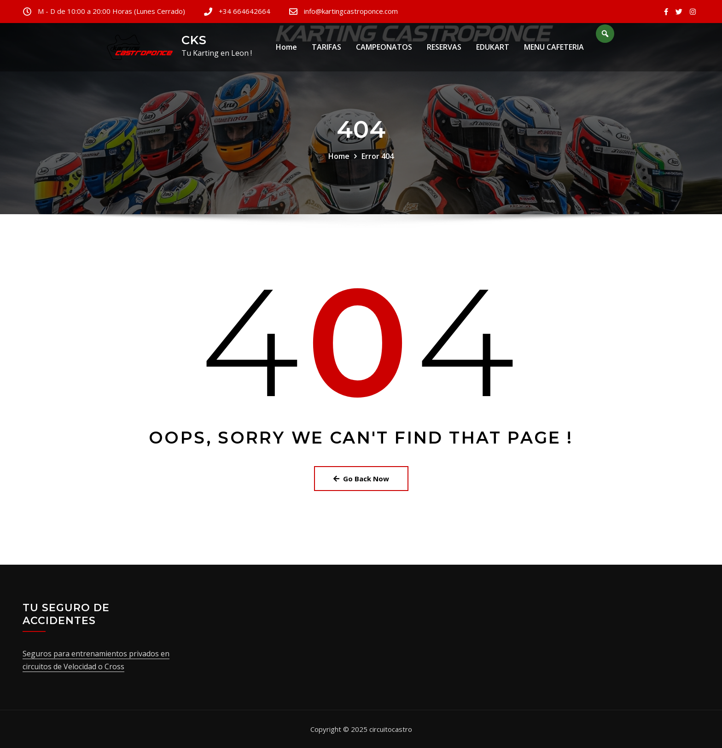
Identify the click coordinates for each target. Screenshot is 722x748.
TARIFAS (326, 50)
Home (286, 50)
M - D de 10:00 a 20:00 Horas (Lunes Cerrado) (111, 11)
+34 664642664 (244, 11)
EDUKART (492, 50)
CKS (194, 40)
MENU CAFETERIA (554, 50)
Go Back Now (361, 478)
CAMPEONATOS (384, 50)
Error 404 (377, 156)
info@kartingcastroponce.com (351, 11)
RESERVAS (444, 50)
